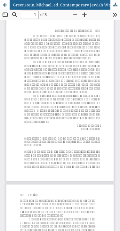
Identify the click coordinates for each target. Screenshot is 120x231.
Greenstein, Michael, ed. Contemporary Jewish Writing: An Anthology (66, 5)
